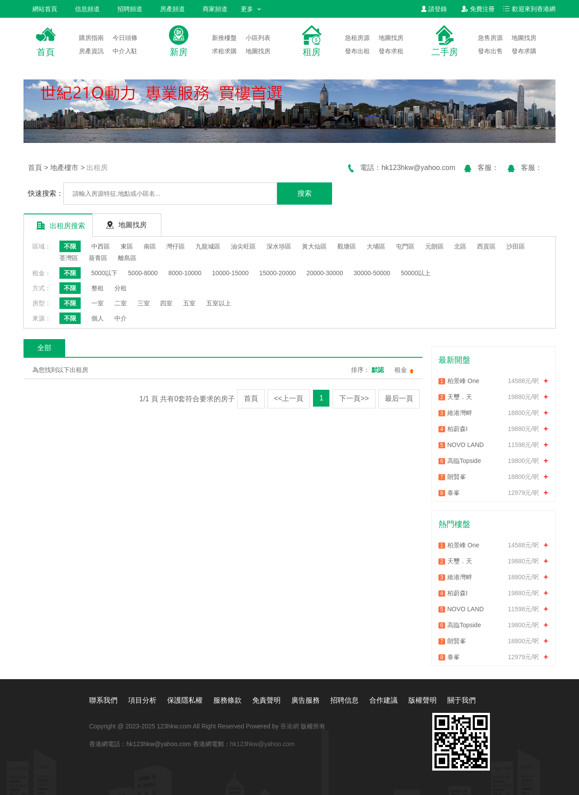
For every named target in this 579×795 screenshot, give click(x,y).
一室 (97, 303)
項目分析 (142, 700)
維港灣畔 (459, 412)
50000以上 (415, 273)
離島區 (127, 257)
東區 (127, 246)
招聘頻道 (129, 8)
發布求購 (524, 51)
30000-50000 (372, 273)
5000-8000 (143, 273)
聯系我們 (103, 700)
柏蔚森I (457, 428)
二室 (120, 303)
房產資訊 (91, 51)
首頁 (46, 52)
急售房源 (490, 38)
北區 (460, 246)
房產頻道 (172, 8)
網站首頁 (44, 8)
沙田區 (515, 246)
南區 (150, 246)
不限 (70, 246)
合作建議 (383, 700)
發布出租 (357, 51)
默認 (378, 369)
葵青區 (98, 257)
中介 (120, 318)
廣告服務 (305, 700)
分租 (120, 288)
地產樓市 (64, 167)
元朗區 (434, 246)
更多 (251, 8)
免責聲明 (266, 700)
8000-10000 (185, 273)
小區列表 (258, 38)
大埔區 (376, 246)
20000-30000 (324, 273)
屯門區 (405, 246)
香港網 (289, 726)
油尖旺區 (243, 246)
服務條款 (227, 700)
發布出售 (490, 51)
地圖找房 (258, 51)
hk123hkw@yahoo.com (262, 744)
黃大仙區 (314, 246)
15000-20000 (277, 273)
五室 (189, 303)
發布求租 (391, 51)
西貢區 (486, 246)
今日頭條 (125, 38)
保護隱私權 (185, 700)
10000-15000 (230, 273)
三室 (143, 303)
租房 (312, 52)
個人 (97, 318)
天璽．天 (459, 396)
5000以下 (104, 273)
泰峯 (453, 492)
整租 (97, 288)
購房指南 (91, 38)
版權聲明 (422, 700)
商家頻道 (215, 8)
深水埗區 (278, 246)
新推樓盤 (224, 38)
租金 (401, 369)
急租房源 (357, 38)
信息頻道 (87, 8)
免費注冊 (478, 8)
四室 (166, 303)
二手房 (444, 52)
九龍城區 (208, 246)
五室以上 (218, 303)
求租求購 (224, 51)
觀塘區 (346, 246)
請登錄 (434, 8)
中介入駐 (125, 51)
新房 (179, 52)
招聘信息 (344, 700)
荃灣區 (68, 257)
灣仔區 (175, 246)
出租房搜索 (60, 225)
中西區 (100, 246)
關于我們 (461, 700)
